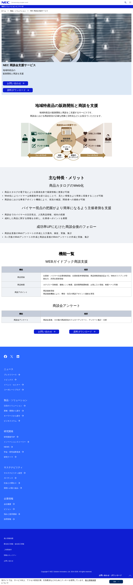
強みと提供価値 (10, 514)
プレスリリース (10, 375)
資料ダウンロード (16, 90)
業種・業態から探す (12, 411)
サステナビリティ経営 (13, 473)
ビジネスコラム (10, 421)
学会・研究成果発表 (12, 452)
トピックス (8, 380)
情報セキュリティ (10, 555)
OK (114, 582)
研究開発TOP (9, 437)
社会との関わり (10, 483)
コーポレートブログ (12, 390)
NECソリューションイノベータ (13, 6)
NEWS (6, 447)
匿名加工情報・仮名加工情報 (14, 544)
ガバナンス (8, 478)
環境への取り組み (11, 488)
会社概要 (7, 504)
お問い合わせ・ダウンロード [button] (110, 575)
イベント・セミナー (12, 385)
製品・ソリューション (18, 11)
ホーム (3, 11)
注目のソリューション (13, 406)
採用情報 (7, 519)
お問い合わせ (14, 83)
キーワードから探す (12, 416)
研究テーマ (8, 457)
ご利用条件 (8, 550)
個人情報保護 (90, 580)
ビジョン (7, 509)
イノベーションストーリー (15, 442)
